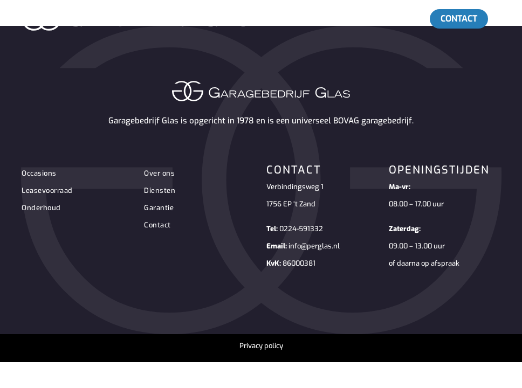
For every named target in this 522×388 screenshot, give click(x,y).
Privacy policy (261, 345)
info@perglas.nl (314, 246)
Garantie (159, 207)
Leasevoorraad (47, 190)
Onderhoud (41, 207)
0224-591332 (301, 228)
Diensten (159, 190)
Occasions (39, 173)
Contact (157, 225)
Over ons (159, 173)
